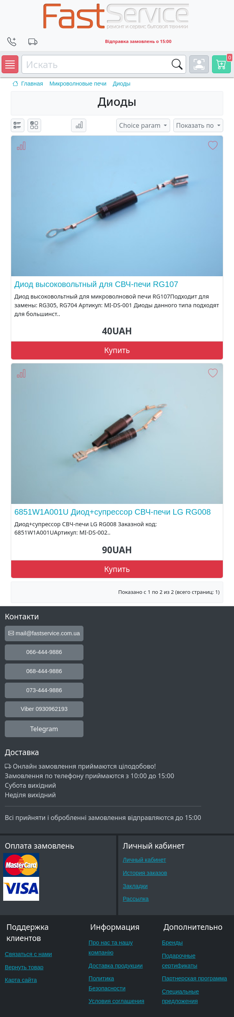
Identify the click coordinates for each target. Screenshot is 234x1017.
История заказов (145, 873)
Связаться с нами (28, 954)
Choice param (140, 125)
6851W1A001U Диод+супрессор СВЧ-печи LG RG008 (112, 512)
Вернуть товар (24, 967)
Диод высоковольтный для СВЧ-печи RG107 (96, 284)
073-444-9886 (44, 690)
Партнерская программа (194, 978)
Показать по (196, 125)
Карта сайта (21, 980)
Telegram (44, 728)
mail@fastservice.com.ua (44, 633)
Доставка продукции (116, 965)
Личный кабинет (144, 860)
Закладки (135, 886)
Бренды (172, 942)
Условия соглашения (116, 1001)
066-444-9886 (44, 652)
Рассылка (136, 899)
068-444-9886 (44, 671)
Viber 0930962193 (44, 709)
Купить (117, 350)
